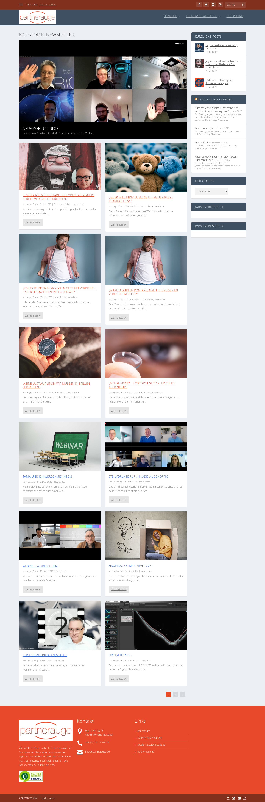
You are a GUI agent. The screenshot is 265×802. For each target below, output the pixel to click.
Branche (170, 16)
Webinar (89, 133)
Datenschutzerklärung (149, 737)
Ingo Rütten (32, 204)
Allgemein (67, 133)
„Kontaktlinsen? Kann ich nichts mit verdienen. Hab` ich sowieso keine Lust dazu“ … (60, 290)
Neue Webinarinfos (41, 128)
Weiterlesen (32, 222)
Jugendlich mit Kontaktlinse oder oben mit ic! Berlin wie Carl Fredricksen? (59, 197)
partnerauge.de (145, 751)
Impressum (143, 730)
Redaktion (41, 133)
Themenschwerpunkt (201, 16)
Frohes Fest (201, 142)
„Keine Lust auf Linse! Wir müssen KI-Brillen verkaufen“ (56, 385)
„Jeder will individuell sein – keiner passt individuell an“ (141, 199)
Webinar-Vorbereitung (40, 566)
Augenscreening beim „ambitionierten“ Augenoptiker (216, 158)
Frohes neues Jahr (205, 128)
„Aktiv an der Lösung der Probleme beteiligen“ (219, 81)
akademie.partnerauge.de (151, 744)
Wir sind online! (47, 4)
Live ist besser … (121, 655)
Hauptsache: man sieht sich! (131, 566)
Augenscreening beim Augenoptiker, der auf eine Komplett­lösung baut (217, 109)
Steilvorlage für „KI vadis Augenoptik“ (139, 476)
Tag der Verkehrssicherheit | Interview (222, 47)
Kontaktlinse (66, 204)
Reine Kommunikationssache (45, 655)
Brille (56, 204)
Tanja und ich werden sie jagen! (47, 476)
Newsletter (78, 133)
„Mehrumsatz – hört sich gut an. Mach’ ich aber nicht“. (142, 385)
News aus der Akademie (215, 99)
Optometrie (235, 16)
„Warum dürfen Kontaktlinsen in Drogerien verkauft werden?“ (143, 292)
